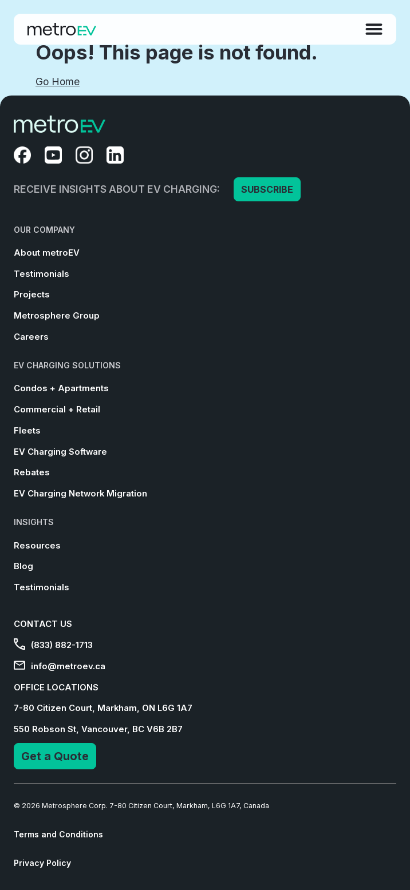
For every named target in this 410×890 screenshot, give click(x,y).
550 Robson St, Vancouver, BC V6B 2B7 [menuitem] (98, 729)
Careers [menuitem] (31, 337)
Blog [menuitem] (23, 566)
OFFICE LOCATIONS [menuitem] (56, 687)
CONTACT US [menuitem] (43, 624)
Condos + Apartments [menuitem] (61, 388)
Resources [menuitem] (37, 546)
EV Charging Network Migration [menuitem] (80, 493)
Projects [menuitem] (32, 294)
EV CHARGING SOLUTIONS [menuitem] (67, 365)
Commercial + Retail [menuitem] (57, 409)
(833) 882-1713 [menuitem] (53, 645)
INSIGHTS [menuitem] (34, 522)
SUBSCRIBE (267, 189)
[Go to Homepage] (61, 29)
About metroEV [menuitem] (47, 253)
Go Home (58, 82)
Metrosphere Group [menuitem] (57, 316)
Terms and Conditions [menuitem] (58, 834)
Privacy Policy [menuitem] (42, 863)
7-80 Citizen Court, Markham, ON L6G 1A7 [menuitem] (103, 708)
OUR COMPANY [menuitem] (44, 230)
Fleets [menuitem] (27, 431)
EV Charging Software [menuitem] (60, 452)
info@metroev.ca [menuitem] (59, 666)
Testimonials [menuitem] (41, 274)
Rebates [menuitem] (32, 472)
